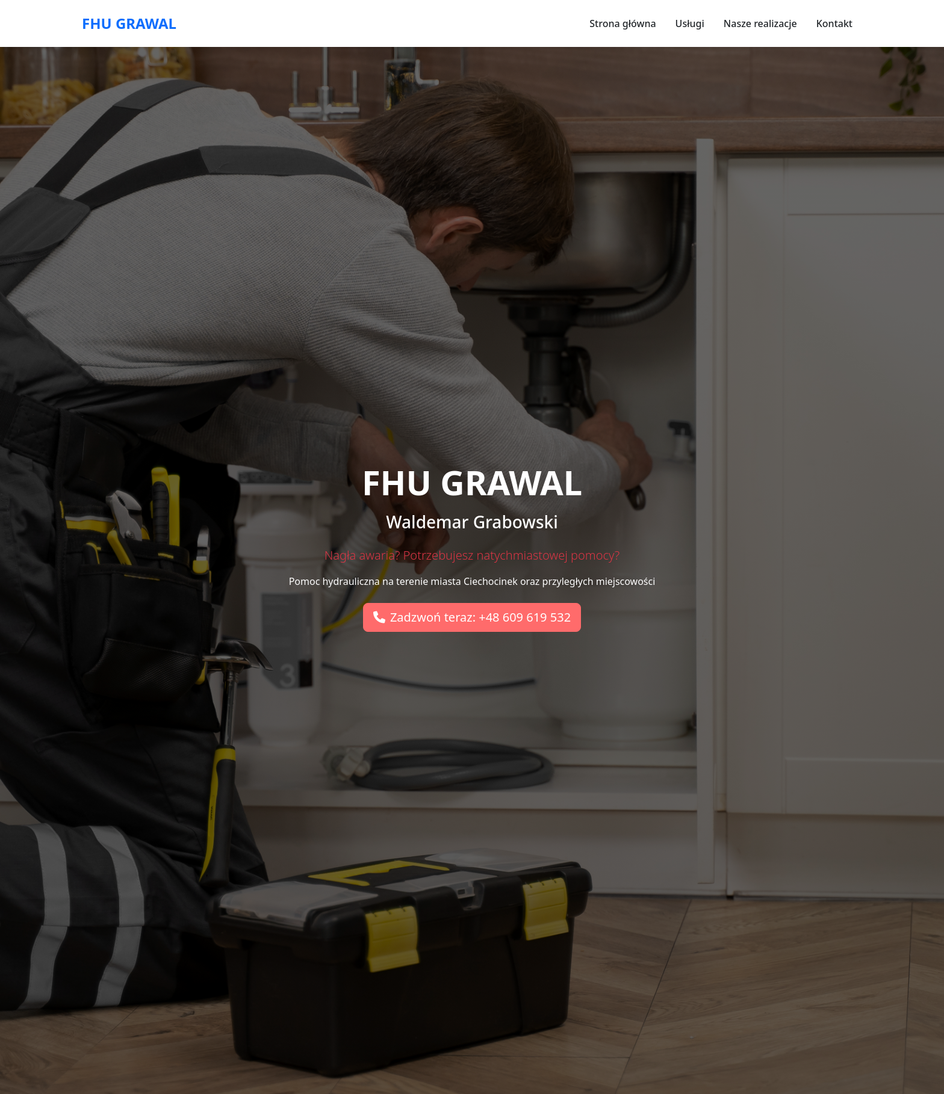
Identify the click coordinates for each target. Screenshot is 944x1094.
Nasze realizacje (760, 23)
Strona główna (622, 23)
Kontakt (834, 23)
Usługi (689, 23)
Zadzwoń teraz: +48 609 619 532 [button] (472, 617)
